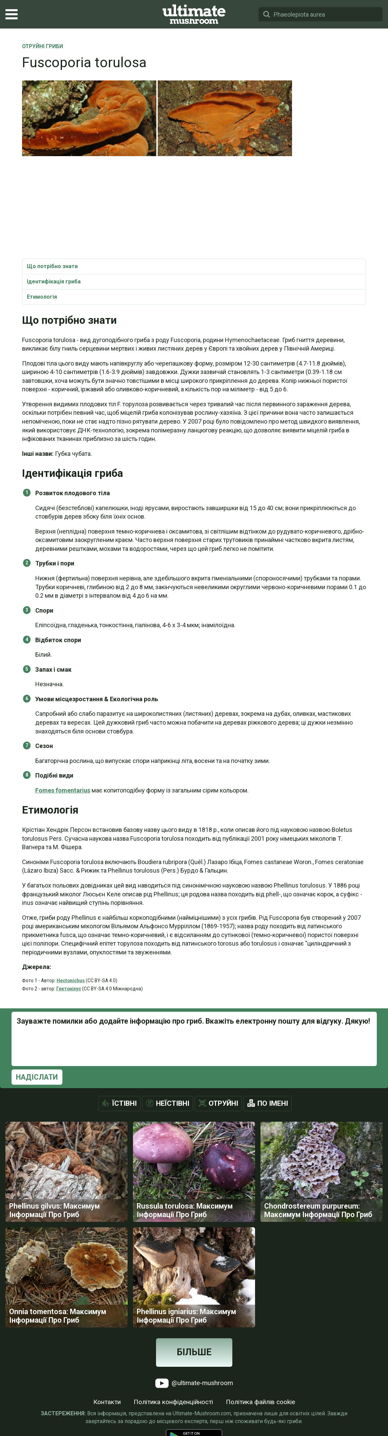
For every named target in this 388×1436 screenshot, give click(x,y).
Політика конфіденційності (173, 1402)
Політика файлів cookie (260, 1402)
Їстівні (124, 1103)
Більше (194, 1352)
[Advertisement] (194, 207)
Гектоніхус (68, 988)
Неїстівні (172, 1103)
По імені (272, 1103)
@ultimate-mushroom (194, 1383)
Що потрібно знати (52, 266)
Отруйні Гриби (42, 47)
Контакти (107, 1402)
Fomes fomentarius (62, 790)
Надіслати (37, 1077)
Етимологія (42, 297)
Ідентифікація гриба (54, 281)
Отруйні (223, 1103)
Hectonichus (71, 980)
